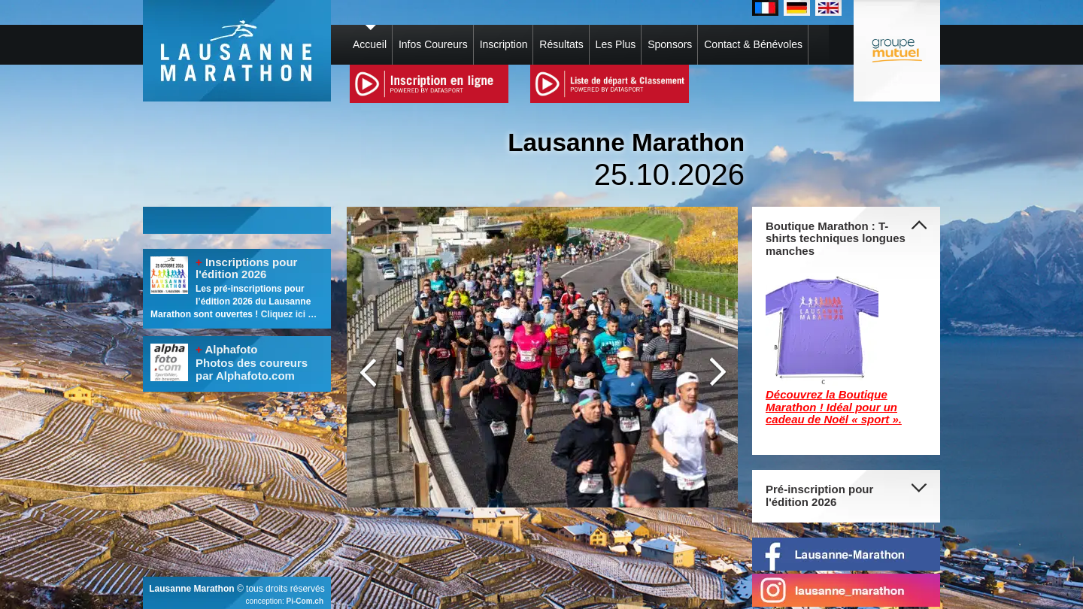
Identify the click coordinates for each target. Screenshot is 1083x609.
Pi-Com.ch (305, 601)
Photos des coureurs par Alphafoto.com (252, 369)
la (832, 394)
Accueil (370, 44)
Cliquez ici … (289, 314)
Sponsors (670, 44)
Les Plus (616, 44)
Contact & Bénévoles (753, 44)
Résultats (561, 44)
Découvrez (796, 394)
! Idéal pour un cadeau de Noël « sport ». (834, 413)
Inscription (504, 44)
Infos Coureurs (433, 44)
